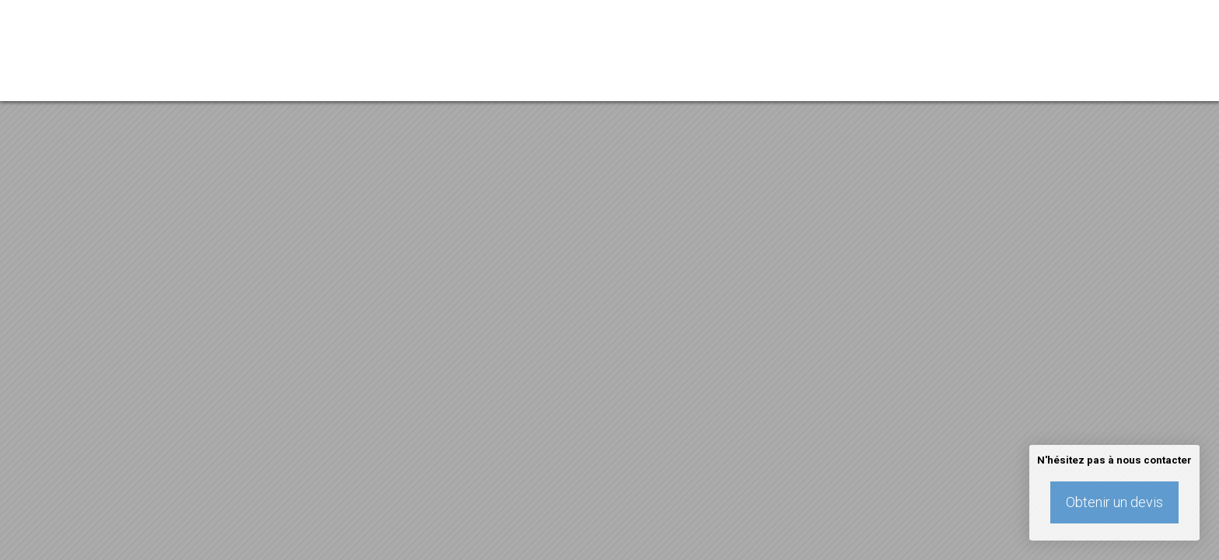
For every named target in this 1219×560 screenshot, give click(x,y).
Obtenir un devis (1114, 502)
